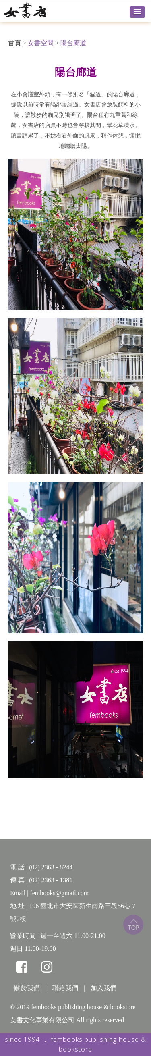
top (133, 925)
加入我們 (103, 988)
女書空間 (41, 42)
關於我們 (27, 988)
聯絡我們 (65, 988)
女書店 (34, 10)
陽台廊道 (73, 42)
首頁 (14, 42)
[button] (137, 12)
